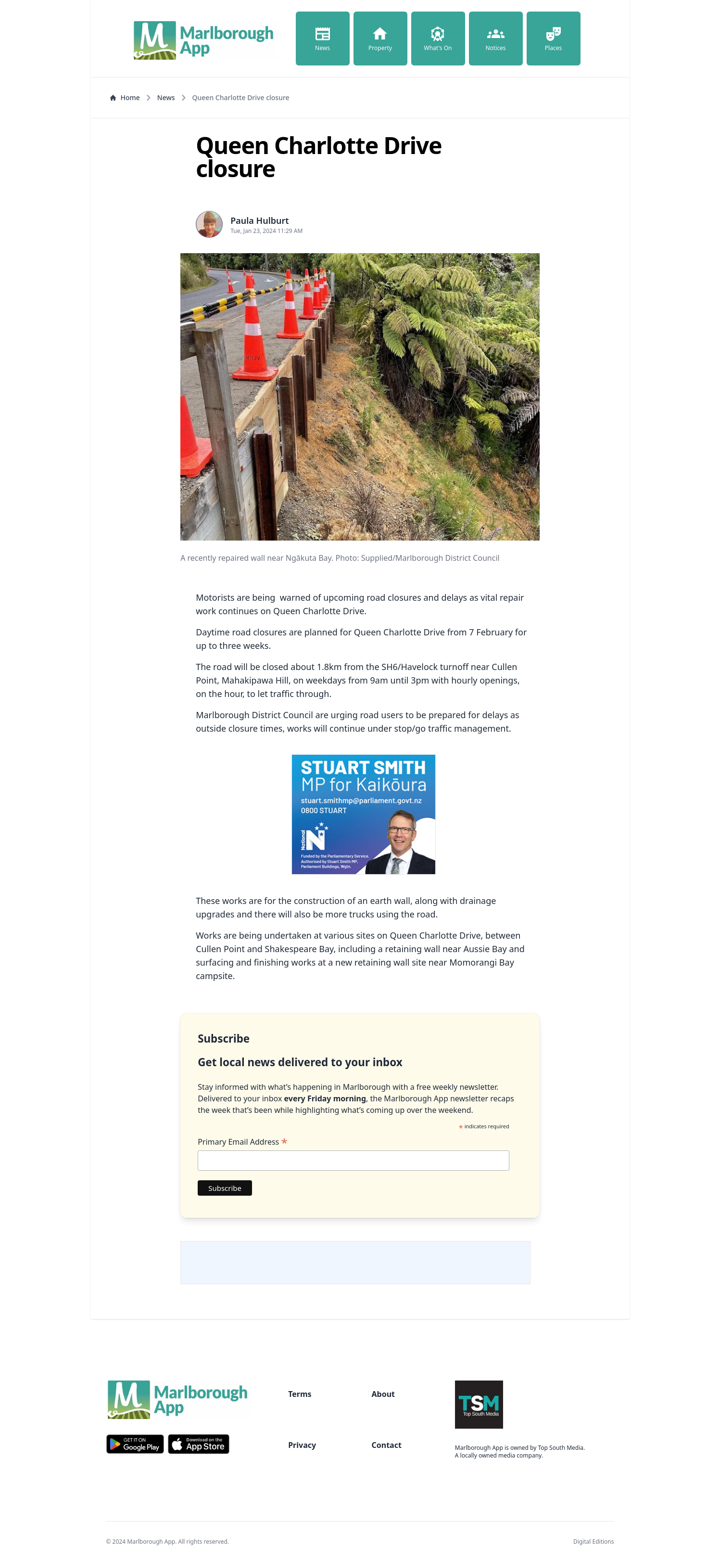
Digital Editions (593, 1541)
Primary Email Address (242, 1142)
